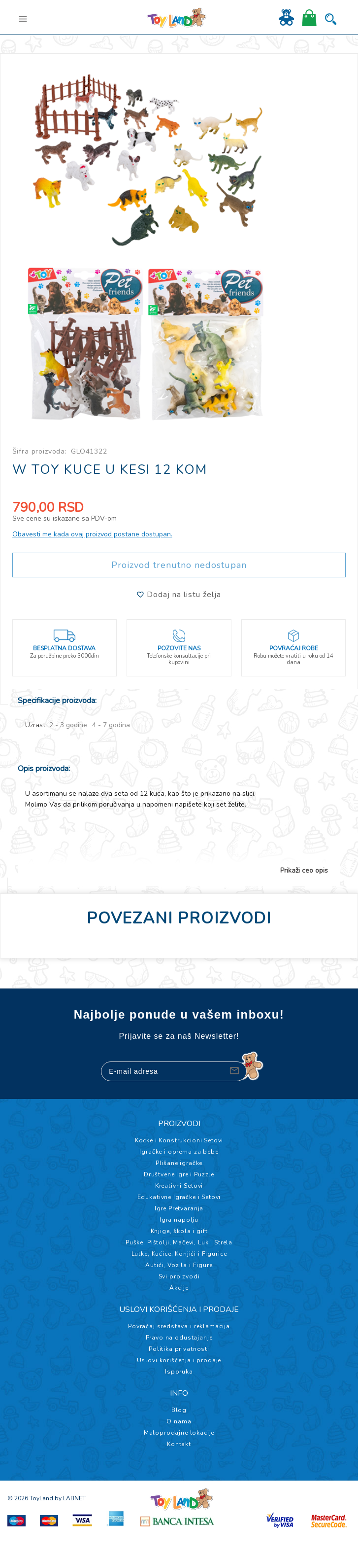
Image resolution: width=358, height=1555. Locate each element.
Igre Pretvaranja (179, 1208)
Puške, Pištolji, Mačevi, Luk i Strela (179, 1242)
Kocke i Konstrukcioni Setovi (179, 1140)
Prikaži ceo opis (304, 870)
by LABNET (70, 1498)
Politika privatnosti (179, 1349)
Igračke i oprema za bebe (178, 1152)
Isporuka (179, 1372)
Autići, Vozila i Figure (178, 1265)
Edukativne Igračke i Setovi (179, 1197)
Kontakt (179, 1444)
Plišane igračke (179, 1163)
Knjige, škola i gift (179, 1231)
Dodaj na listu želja (178, 594)
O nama (178, 1421)
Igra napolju (179, 1220)
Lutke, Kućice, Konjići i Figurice (179, 1254)
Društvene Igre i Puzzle (179, 1174)
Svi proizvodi (179, 1276)
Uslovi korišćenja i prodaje (179, 1360)
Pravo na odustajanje (179, 1338)
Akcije (178, 1288)
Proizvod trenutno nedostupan (179, 565)
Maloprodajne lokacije (179, 1433)
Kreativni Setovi (179, 1186)
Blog (179, 1410)
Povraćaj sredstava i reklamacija (179, 1326)
